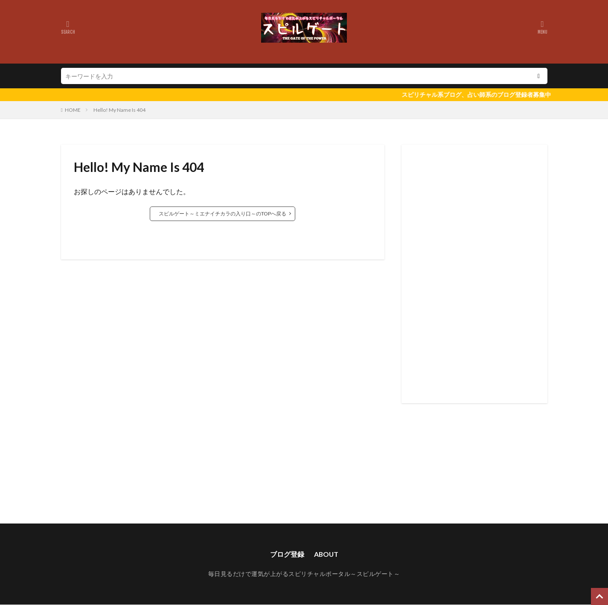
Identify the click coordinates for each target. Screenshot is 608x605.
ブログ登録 (287, 554)
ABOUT (326, 554)
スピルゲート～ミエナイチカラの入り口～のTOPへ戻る (222, 213)
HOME (73, 110)
